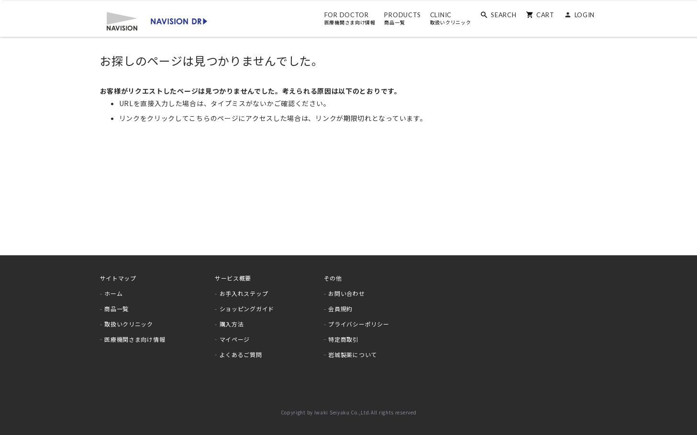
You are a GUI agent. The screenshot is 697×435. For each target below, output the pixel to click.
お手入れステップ (244, 293)
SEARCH (501, 14)
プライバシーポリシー (358, 324)
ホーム (113, 293)
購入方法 (232, 324)
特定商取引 (343, 339)
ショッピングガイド (247, 308)
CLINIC (448, 18)
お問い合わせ (346, 293)
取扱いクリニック (128, 324)
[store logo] (155, 20)
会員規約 (340, 308)
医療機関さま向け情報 (134, 339)
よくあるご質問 (241, 354)
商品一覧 (116, 308)
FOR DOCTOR (347, 18)
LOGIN (582, 14)
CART (543, 14)
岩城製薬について (352, 354)
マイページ (235, 339)
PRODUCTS (400, 18)
